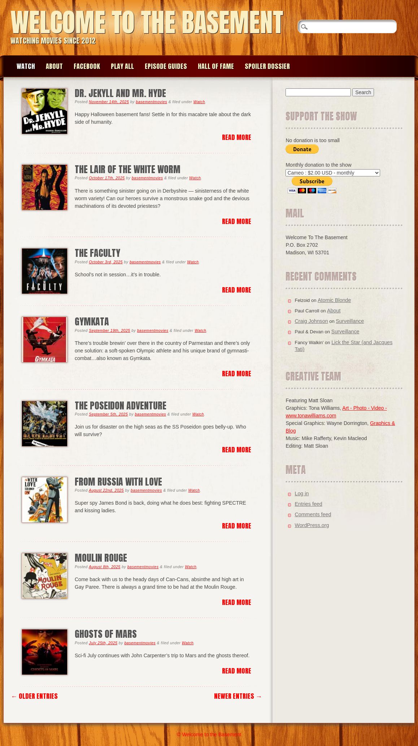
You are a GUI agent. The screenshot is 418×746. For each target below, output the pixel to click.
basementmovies (151, 102)
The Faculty (97, 253)
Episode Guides (166, 66)
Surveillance (350, 321)
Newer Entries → (238, 696)
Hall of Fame (216, 66)
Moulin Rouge (101, 558)
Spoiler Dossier (267, 66)
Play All (122, 66)
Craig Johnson (311, 321)
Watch (26, 66)
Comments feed (313, 514)
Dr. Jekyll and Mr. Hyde (120, 93)
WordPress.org (312, 525)
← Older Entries (34, 696)
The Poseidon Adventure (120, 406)
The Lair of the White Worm (127, 169)
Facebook (87, 66)
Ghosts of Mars (106, 634)
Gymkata (92, 322)
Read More (236, 137)
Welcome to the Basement (146, 22)
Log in (302, 493)
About (54, 66)
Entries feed (308, 504)
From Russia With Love (118, 482)
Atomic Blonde (334, 300)
